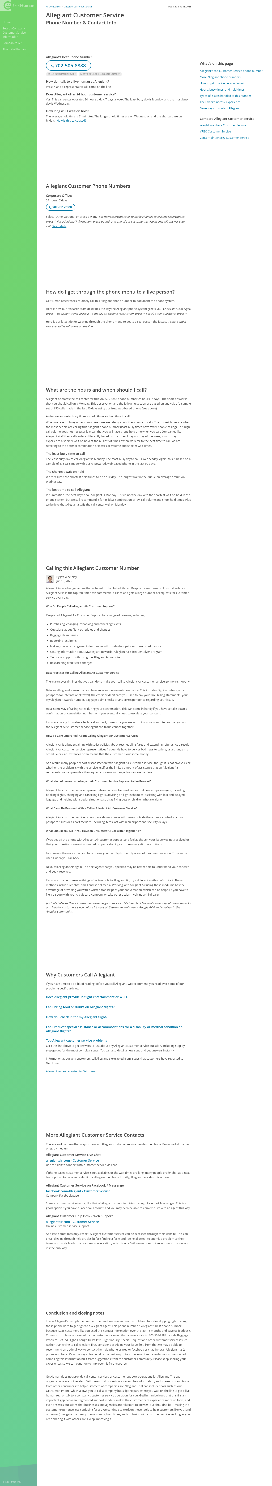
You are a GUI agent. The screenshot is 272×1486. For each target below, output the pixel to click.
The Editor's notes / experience (220, 102)
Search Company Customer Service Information (14, 32)
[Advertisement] (118, 152)
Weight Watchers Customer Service (223, 125)
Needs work (174, 1447)
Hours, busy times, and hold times (222, 89)
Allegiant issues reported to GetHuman (71, 1071)
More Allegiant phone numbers (220, 77)
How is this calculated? (71, 120)
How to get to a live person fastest (222, 83)
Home (7, 22)
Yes (161, 1447)
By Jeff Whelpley (66, 577)
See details (59, 226)
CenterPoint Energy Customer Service (224, 138)
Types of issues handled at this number (225, 96)
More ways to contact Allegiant (220, 108)
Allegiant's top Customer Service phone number (231, 71)
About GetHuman (14, 49)
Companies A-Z (12, 43)
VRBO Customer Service (215, 131)
